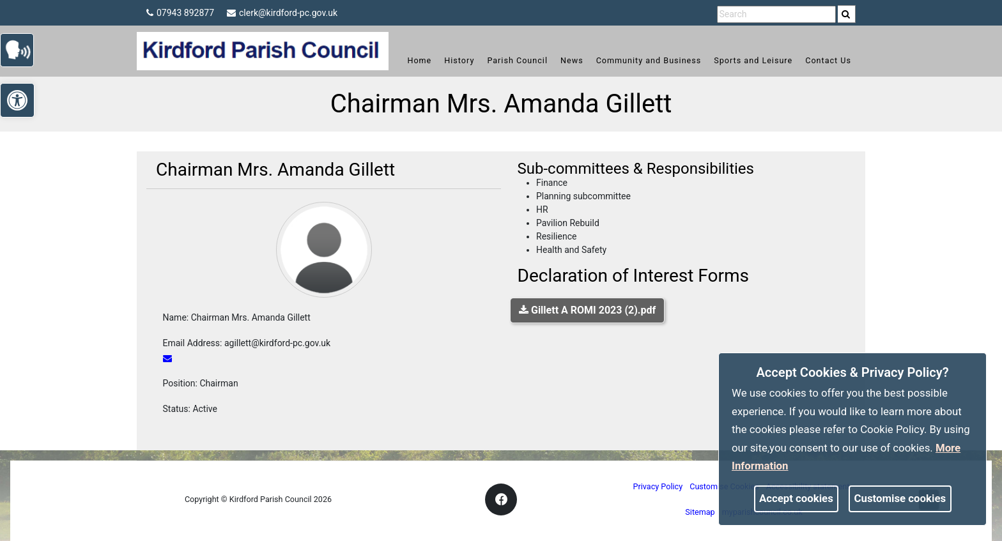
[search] (847, 14)
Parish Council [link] (517, 60)
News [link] (571, 60)
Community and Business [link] (649, 60)
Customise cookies (900, 498)
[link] (846, 14)
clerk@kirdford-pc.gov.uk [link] (282, 13)
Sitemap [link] (699, 512)
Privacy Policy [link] (658, 486)
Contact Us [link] (828, 60)
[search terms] (776, 14)
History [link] (459, 60)
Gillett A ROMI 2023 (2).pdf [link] (587, 310)
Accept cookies (796, 498)
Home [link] (419, 60)
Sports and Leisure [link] (753, 60)
